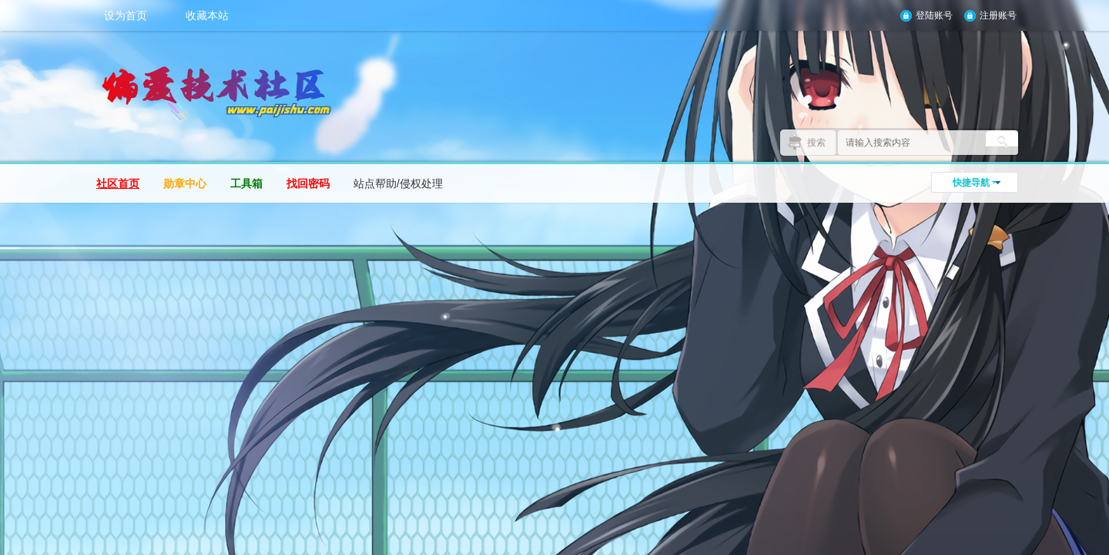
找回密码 (308, 183)
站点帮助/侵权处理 (398, 183)
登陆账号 (934, 15)
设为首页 (125, 15)
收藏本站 (207, 15)
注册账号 (998, 15)
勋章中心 (184, 183)
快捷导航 (971, 182)
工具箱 (246, 183)
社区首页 (117, 183)
